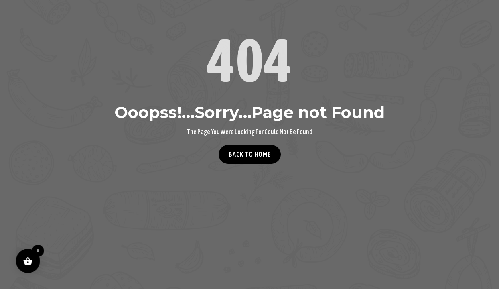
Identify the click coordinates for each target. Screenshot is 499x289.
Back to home (250, 154)
